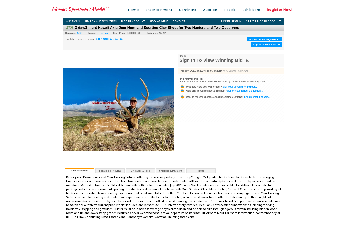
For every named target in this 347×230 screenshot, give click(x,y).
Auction (210, 9)
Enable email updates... (225, 97)
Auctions (73, 21)
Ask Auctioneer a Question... (265, 39)
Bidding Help (158, 21)
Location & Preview (110, 170)
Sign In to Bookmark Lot (266, 44)
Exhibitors (251, 9)
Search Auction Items (100, 21)
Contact (179, 21)
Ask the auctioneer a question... (221, 90)
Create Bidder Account (263, 21)
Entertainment (159, 9)
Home (133, 9)
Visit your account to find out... (218, 86)
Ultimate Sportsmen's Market (80, 9)
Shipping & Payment (170, 170)
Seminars (187, 9)
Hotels (230, 9)
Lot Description (79, 170)
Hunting (104, 33)
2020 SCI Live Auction (110, 39)
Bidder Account (133, 21)
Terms (200, 170)
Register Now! (279, 9)
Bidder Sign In (231, 21)
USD (79, 33)
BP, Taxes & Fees (140, 170)
